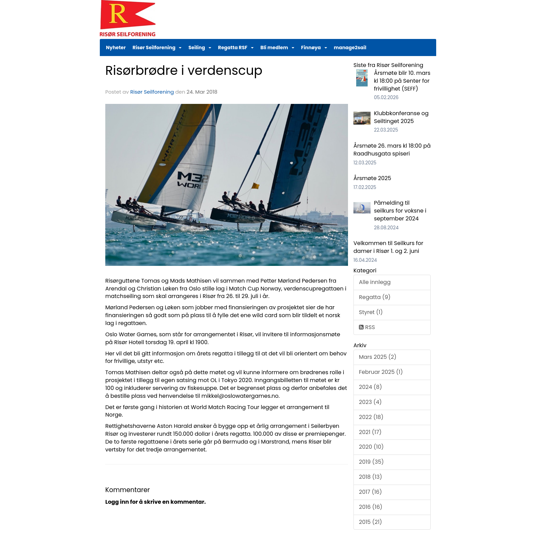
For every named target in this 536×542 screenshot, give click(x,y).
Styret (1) (371, 312)
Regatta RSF (236, 47)
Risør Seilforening (157, 47)
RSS (367, 327)
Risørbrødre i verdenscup (184, 70)
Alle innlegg (375, 282)
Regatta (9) (375, 297)
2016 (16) (371, 507)
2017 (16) (370, 492)
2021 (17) (370, 432)
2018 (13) (370, 477)
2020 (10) (371, 447)
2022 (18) (371, 417)
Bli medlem (277, 47)
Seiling (199, 47)
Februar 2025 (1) (381, 372)
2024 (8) (370, 387)
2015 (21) (370, 522)
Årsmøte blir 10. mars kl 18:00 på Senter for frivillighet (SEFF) (402, 81)
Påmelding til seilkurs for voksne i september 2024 (400, 210)
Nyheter (116, 47)
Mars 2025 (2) (378, 357)
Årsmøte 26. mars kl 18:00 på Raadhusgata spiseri (392, 150)
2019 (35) (371, 462)
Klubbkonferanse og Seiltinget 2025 (401, 117)
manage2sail (350, 47)
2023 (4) (370, 402)
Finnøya (314, 47)
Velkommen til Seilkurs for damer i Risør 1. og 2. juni (388, 247)
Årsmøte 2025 (372, 178)
